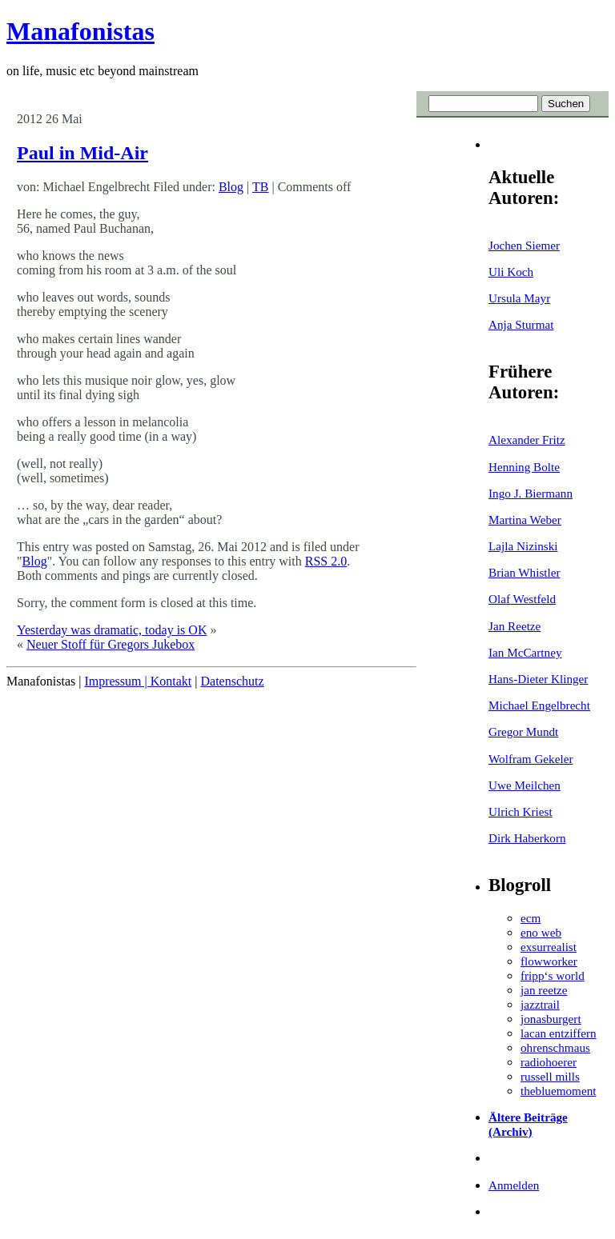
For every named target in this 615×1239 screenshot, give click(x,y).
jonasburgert (551, 1018)
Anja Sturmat (520, 324)
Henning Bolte (524, 467)
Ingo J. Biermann (530, 493)
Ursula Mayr (519, 298)
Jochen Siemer (524, 245)
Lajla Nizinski (522, 546)
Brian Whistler (524, 572)
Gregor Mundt (523, 731)
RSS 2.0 (326, 561)
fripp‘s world (553, 975)
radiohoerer (549, 1062)
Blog (231, 187)
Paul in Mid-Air (82, 152)
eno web (541, 932)
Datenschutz (231, 681)
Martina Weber (524, 519)
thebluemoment (558, 1090)
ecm (531, 918)
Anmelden (513, 1185)
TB (260, 187)
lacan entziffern (559, 1033)
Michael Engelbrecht (539, 705)
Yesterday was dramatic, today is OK (112, 630)
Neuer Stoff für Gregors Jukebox (110, 644)
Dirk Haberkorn (527, 838)
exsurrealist (549, 946)
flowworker (549, 961)
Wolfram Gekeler (530, 758)
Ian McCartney (525, 652)
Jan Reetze (514, 626)
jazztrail (540, 1004)
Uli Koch (510, 271)
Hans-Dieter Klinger (538, 678)
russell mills (550, 1076)
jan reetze (544, 990)
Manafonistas (80, 31)
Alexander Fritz (526, 439)
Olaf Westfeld (522, 599)
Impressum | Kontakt (137, 681)
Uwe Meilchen (524, 785)
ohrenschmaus (555, 1047)
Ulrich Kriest (520, 811)
